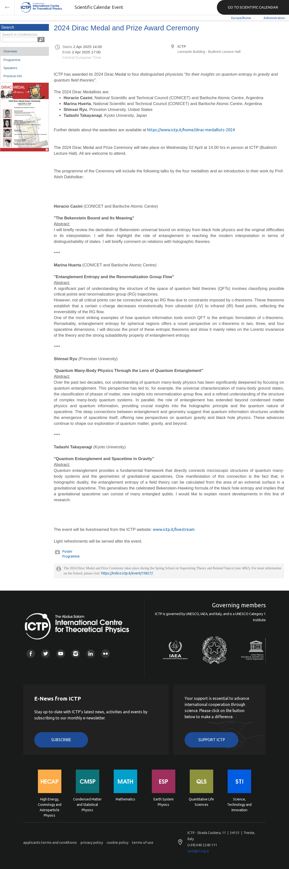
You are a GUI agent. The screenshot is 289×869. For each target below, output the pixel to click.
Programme (12, 60)
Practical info (12, 76)
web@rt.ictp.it (198, 851)
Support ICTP (211, 740)
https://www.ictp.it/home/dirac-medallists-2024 (191, 129)
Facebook (30, 653)
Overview (10, 51)
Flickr (105, 653)
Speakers (10, 68)
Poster (67, 551)
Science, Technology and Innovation (239, 804)
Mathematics (125, 799)
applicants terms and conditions (50, 842)
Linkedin (90, 653)
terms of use (142, 842)
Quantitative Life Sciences (201, 802)
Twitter (45, 653)
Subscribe (61, 740)
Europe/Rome (241, 18)
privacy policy (91, 842)
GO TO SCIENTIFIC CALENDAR (253, 7)
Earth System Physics (164, 802)
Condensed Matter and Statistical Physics (87, 804)
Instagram (75, 653)
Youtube (60, 653)
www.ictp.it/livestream (174, 529)
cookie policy (117, 842)
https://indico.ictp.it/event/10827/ (127, 573)
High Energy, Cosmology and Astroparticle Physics (49, 804)
